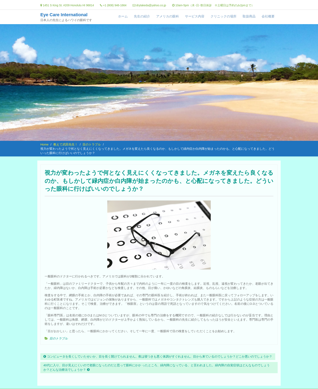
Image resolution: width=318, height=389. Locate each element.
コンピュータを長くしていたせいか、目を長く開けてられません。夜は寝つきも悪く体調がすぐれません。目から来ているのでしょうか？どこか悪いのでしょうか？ (159, 356)
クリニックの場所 (223, 16)
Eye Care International (63, 14)
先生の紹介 (142, 16)
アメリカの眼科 (167, 16)
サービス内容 (194, 16)
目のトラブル (58, 338)
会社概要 (268, 16)
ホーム (123, 16)
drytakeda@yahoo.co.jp (151, 5)
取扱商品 (249, 16)
